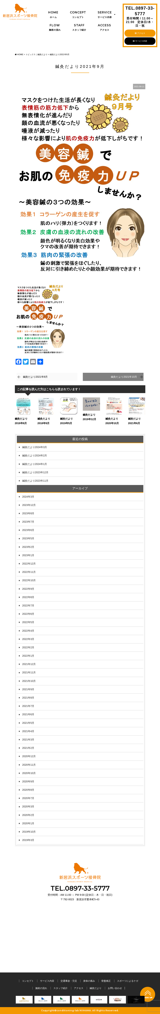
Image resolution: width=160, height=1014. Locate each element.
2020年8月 (28, 789)
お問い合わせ (115, 988)
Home (53, 15)
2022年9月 (28, 588)
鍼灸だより (95, 988)
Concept (78, 15)
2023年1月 (28, 555)
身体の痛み (89, 981)
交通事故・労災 (69, 981)
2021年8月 (28, 697)
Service (105, 15)
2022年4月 (28, 630)
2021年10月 (29, 681)
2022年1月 (28, 655)
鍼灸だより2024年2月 (34, 455)
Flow (55, 28)
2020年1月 (28, 823)
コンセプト (28, 981)
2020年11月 (29, 764)
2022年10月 (29, 580)
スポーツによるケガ (127, 981)
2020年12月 (29, 756)
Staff (79, 28)
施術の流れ (41, 988)
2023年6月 (28, 530)
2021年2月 (28, 747)
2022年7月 (28, 605)
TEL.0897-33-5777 (139, 17)
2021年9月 (28, 689)
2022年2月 (28, 647)
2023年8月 (28, 513)
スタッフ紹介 (60, 988)
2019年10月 (29, 831)
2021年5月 (28, 722)
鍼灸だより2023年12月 (35, 472)
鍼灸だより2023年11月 (35, 480)
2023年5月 (28, 538)
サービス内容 (140, 41)
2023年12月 (29, 505)
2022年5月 (28, 622)
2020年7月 (28, 798)
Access (104, 28)
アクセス (140, 33)
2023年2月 (28, 546)
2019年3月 (28, 840)
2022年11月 (29, 571)
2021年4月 (28, 731)
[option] (24, 1000)
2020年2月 (28, 815)
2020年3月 (28, 806)
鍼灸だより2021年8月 (35, 376)
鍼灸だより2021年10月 (124, 376)
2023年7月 (28, 521)
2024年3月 (28, 496)
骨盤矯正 (106, 981)
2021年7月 (28, 706)
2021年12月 (29, 664)
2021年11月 (29, 672)
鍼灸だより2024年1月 (34, 464)
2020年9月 (28, 781)
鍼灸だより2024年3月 (34, 447)
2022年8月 (28, 597)
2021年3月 (28, 739)
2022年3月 (28, 639)
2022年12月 (29, 563)
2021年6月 (28, 714)
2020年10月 (29, 773)
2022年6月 (28, 613)
